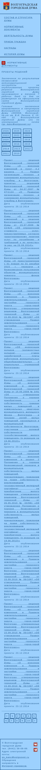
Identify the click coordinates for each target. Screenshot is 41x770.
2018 (27, 139)
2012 (28, 149)
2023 (6, 135)
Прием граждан (15, 42)
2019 (17, 139)
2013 (17, 149)
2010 (17, 153)
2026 (6, 131)
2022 (17, 135)
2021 (27, 135)
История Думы (14, 54)
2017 (6, 144)
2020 (6, 139)
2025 (17, 131)
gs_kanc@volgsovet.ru (16, 124)
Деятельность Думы (18, 36)
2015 (27, 144)
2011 (6, 153)
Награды (10, 48)
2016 (17, 144)
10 (28, 721)
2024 (27, 131)
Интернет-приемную (14, 766)
